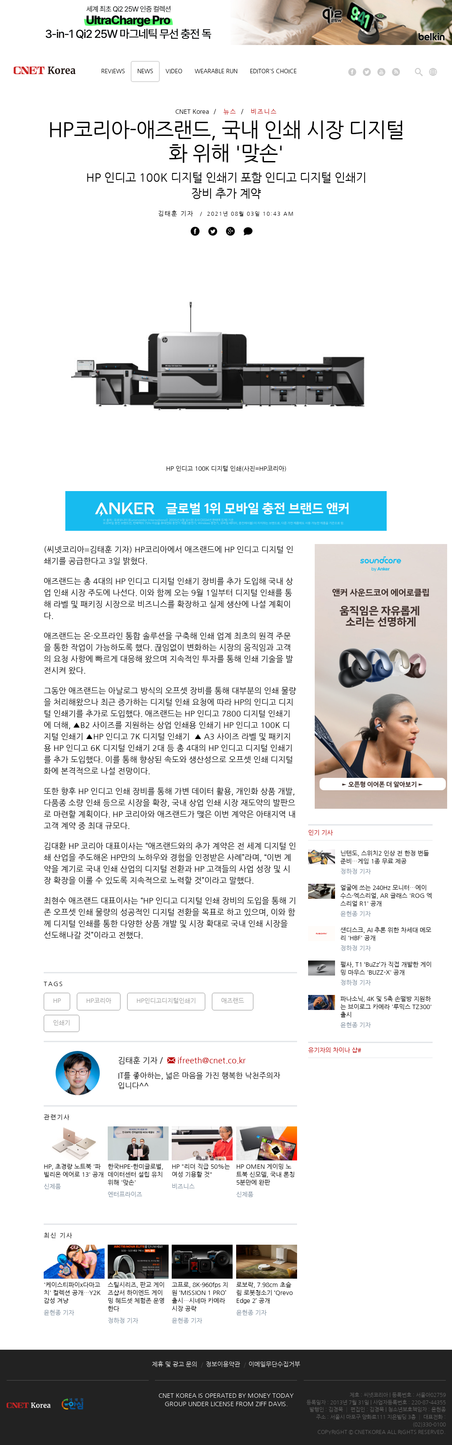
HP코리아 (98, 1001)
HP (57, 1001)
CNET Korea (192, 112)
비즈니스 (264, 112)
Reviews (113, 71)
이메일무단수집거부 (274, 1364)
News (145, 71)
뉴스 (230, 112)
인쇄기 (61, 1023)
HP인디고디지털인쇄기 (166, 1001)
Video (174, 71)
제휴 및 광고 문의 (174, 1364)
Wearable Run (216, 71)
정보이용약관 (223, 1364)
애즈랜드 (232, 1001)
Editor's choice (273, 71)
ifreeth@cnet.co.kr (206, 1061)
